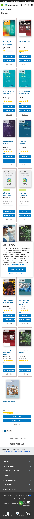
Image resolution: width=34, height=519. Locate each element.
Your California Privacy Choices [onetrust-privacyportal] (21, 495)
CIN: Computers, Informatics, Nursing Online (8, 43)
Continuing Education (27, 1)
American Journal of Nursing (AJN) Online (24, 302)
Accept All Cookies (17, 269)
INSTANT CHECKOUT (9, 60)
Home (2, 9)
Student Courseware (15, 1)
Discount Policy (18, 499)
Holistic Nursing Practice (8, 142)
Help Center (26, 499)
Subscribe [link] (9, 56)
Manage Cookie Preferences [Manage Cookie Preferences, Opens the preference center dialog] (17, 273)
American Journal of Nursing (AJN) (8, 301)
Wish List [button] (9, 219)
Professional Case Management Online (8, 352)
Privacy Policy (7, 495)
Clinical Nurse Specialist (23, 142)
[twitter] (17, 513)
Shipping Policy (10, 499)
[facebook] (8, 513)
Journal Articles (5, 1)
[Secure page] (24, 503)
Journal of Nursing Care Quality (8, 92)
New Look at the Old (9, 401)
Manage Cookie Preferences (11, 503)
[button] (28, 514)
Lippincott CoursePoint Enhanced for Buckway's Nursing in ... (8, 193)
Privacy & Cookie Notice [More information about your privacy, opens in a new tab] (16, 264)
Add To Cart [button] (9, 211)
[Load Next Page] (12, 431)
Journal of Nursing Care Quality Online (25, 92)
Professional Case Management (24, 42)
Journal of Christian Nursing (24, 351)
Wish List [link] (9, 64)
